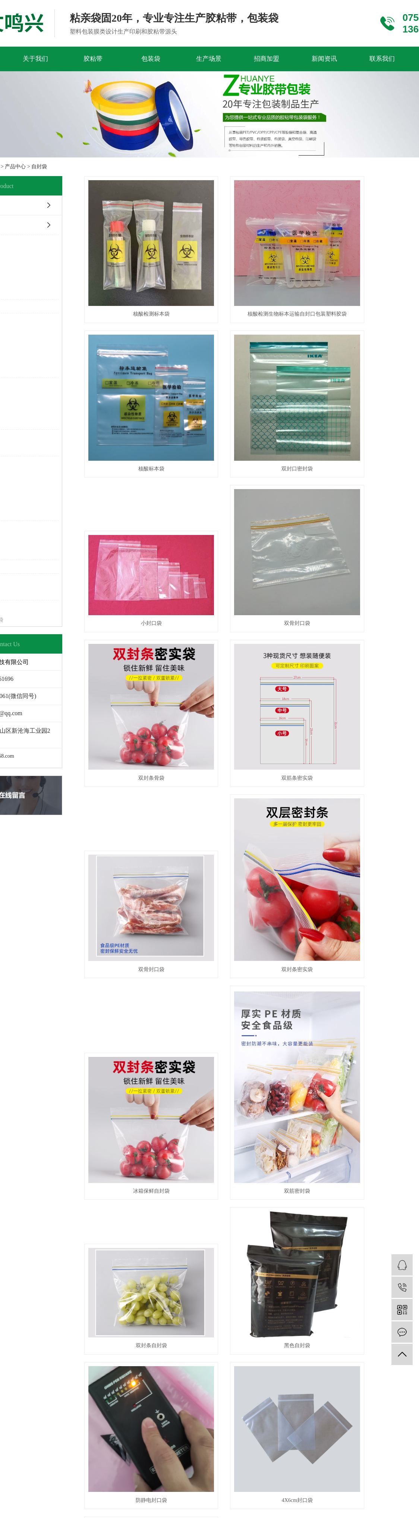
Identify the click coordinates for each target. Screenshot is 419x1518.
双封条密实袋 (144, 784)
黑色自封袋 (277, 926)
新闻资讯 (324, 58)
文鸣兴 (328, 1253)
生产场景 (208, 58)
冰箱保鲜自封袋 (277, 784)
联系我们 (382, 58)
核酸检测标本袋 (144, 301)
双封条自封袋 (144, 926)
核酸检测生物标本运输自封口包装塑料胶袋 (277, 301)
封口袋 (98, 1180)
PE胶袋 (99, 1151)
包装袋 (150, 58)
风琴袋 (98, 1165)
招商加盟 (266, 58)
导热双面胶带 (36, 1165)
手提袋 (98, 1195)
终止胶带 (30, 1195)
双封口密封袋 (144, 442)
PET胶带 (30, 1151)
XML (229, 1244)
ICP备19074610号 (267, 1253)
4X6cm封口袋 (144, 1067)
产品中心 (15, 166)
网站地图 (194, 1244)
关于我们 (35, 58)
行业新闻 (172, 1165)
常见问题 (172, 1180)
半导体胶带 (33, 1180)
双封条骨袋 (145, 583)
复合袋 (98, 1209)
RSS (215, 1244)
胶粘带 (93, 58)
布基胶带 (30, 1209)
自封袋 (39, 166)
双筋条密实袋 (277, 583)
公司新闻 (172, 1151)
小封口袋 (277, 442)
